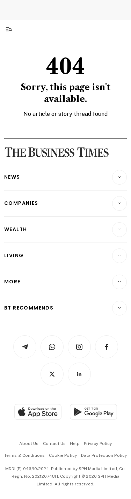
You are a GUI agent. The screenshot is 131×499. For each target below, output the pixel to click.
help (75, 443)
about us (28, 443)
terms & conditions (24, 455)
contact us (54, 443)
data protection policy (104, 455)
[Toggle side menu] (8, 29)
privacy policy (98, 443)
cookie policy (63, 455)
